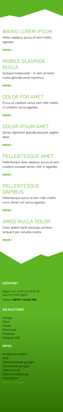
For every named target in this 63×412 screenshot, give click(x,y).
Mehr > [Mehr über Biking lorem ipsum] (7, 50)
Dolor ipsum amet (26, 127)
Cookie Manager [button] (14, 382)
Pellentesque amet (28, 156)
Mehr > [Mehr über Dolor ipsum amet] (7, 145)
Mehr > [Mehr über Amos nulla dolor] (7, 240)
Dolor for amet (23, 97)
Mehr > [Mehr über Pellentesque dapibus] (7, 210)
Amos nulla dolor (26, 222)
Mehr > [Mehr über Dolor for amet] (7, 115)
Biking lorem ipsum (27, 32)
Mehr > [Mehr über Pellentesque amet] (7, 174)
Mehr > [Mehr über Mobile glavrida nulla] (7, 85)
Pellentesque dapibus (21, 189)
